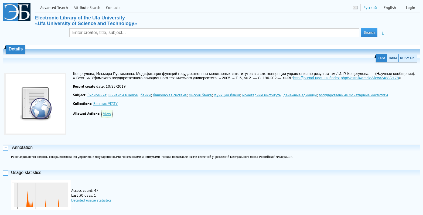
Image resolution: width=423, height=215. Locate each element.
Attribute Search (87, 7)
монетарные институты (261, 95)
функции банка (227, 95)
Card (381, 58)
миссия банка (200, 95)
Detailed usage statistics (91, 200)
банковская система (170, 95)
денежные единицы (300, 95)
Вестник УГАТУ (105, 103)
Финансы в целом (123, 95)
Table (392, 58)
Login (410, 7)
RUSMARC (408, 58)
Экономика (96, 95)
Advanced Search (54, 7)
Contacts (113, 7)
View (107, 113)
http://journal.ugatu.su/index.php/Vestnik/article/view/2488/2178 (346, 78)
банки (146, 95)
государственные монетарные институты (353, 95)
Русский (370, 7)
